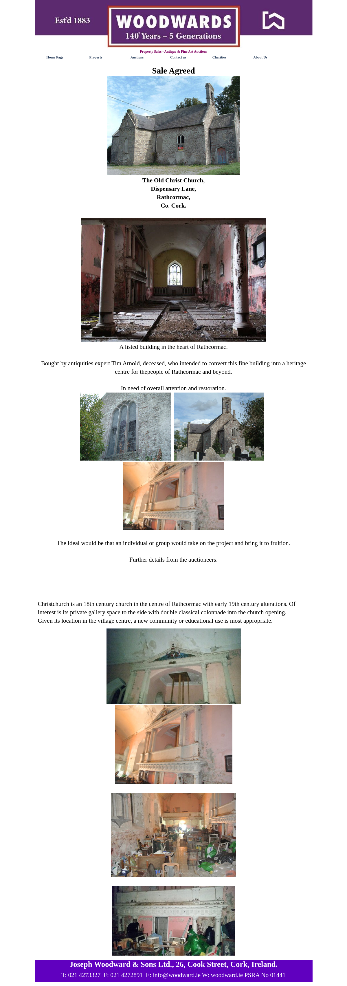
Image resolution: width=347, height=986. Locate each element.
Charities (219, 57)
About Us (260, 57)
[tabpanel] (173, 330)
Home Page (54, 57)
